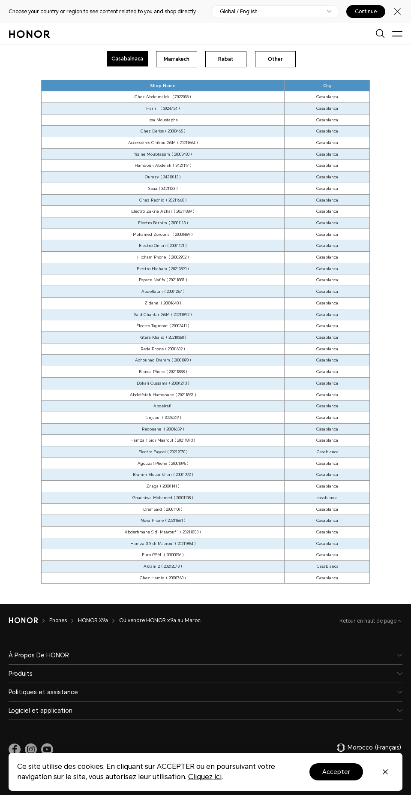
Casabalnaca (127, 59)
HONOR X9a (93, 620)
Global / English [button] (239, 12)
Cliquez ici (205, 777)
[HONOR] (23, 620)
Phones (58, 620)
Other (275, 59)
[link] (15, 749)
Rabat (226, 59)
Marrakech (176, 59)
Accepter (336, 771)
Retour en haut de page (368, 621)
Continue (366, 12)
